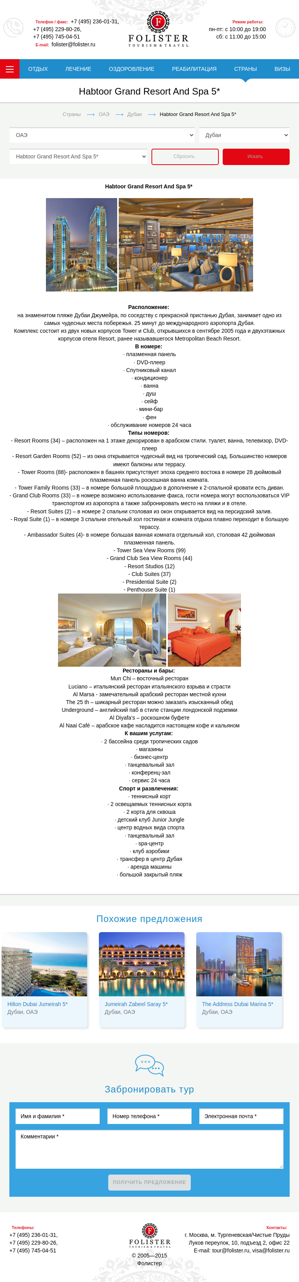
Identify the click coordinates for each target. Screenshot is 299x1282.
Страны (72, 114)
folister (158, 29)
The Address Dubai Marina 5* (237, 1004)
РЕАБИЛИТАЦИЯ (194, 69)
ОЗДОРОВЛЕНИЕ (132, 69)
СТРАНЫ (245, 69)
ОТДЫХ (38, 69)
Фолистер (150, 1235)
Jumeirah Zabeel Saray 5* (136, 1004)
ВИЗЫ (282, 69)
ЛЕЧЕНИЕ (78, 69)
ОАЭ (103, 114)
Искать (255, 156)
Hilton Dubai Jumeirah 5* (37, 1004)
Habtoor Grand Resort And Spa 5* (198, 114)
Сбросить (184, 156)
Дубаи (134, 114)
